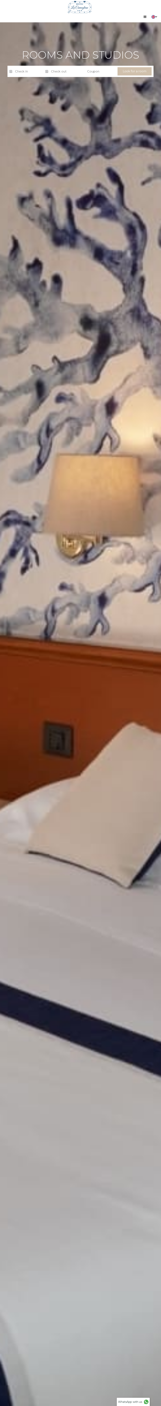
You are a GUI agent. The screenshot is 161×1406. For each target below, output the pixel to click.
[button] (145, 16)
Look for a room (134, 71)
